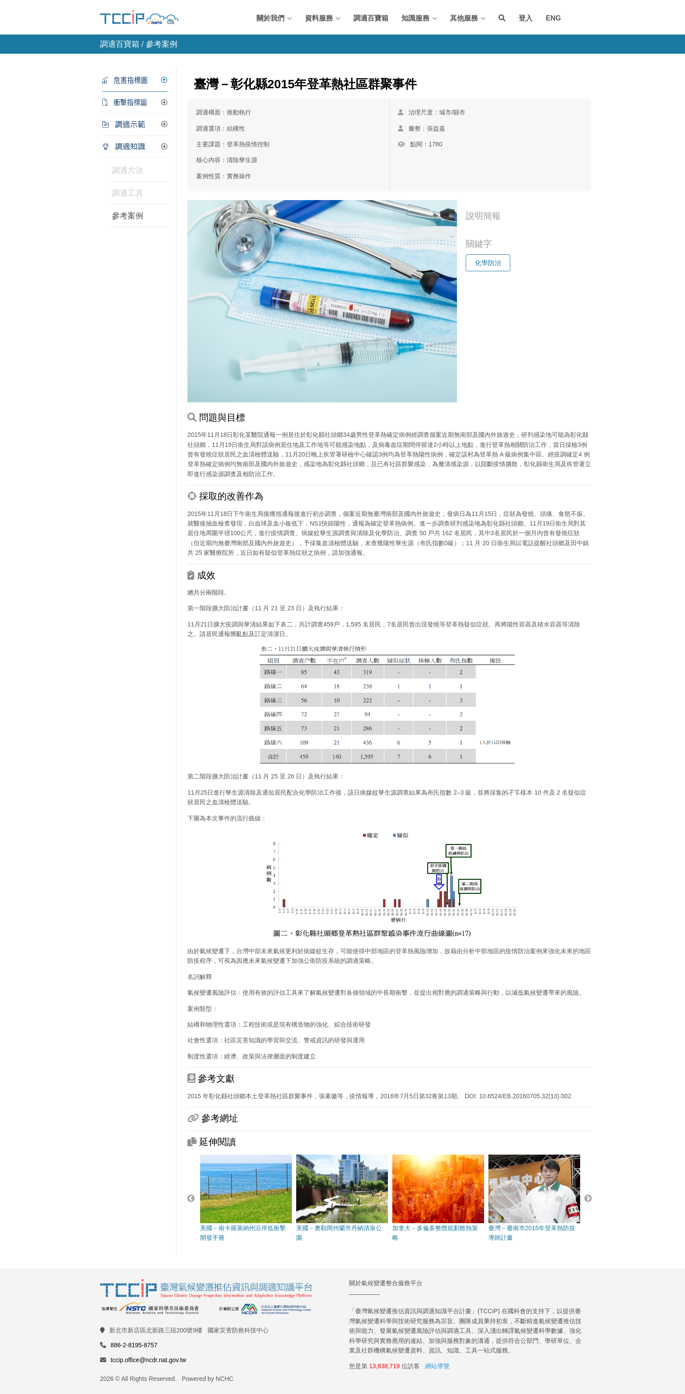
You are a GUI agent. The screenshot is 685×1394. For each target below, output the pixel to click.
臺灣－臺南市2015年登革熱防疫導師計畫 (533, 1198)
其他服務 (464, 18)
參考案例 (127, 215)
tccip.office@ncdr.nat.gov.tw (148, 1359)
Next (588, 1198)
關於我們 (270, 18)
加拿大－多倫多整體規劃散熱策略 (437, 1198)
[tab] (134, 80)
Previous (191, 1198)
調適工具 (127, 193)
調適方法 (127, 170)
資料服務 (319, 18)
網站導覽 (437, 1366)
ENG (553, 18)
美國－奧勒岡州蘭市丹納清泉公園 (341, 1198)
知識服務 (415, 18)
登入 (526, 18)
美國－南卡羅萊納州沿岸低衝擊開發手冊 (245, 1198)
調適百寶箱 (370, 18)
